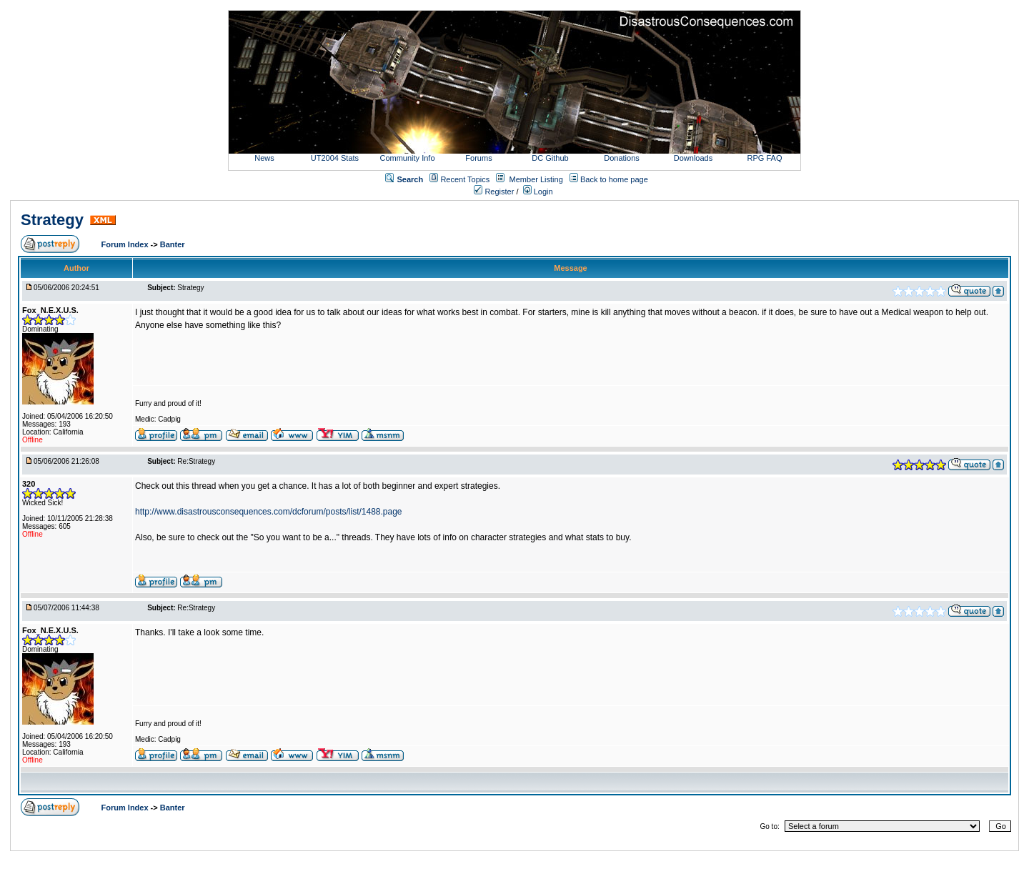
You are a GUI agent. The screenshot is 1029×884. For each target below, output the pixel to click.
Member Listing (536, 179)
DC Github (550, 158)
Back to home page (614, 179)
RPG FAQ (764, 158)
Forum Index (126, 244)
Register (494, 191)
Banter (172, 244)
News (264, 158)
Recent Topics (464, 179)
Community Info (406, 158)
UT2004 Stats (336, 158)
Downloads (693, 158)
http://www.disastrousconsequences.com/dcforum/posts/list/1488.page (268, 512)
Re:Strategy (196, 461)
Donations (622, 158)
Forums (478, 158)
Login (538, 191)
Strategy (52, 220)
